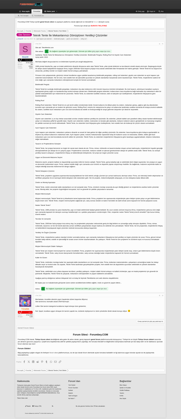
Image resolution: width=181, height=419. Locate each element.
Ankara (31, 66)
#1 (162, 43)
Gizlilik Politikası (125, 390)
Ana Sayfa (123, 398)
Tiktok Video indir (22, 398)
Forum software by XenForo (39, 413)
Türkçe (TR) (36, 406)
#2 (162, 295)
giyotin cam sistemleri (72, 39)
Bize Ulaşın (123, 385)
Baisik (28, 406)
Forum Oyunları (73, 387)
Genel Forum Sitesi (37, 385)
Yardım (122, 393)
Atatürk (70, 393)
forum (96, 22)
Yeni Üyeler (71, 385)
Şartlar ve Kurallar (125, 387)
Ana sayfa (26, 11)
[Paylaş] (159, 44)
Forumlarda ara (39, 15)
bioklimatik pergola (59, 39)
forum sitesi (54, 353)
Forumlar (36, 11)
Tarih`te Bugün (72, 395)
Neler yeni (51, 11)
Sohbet (70, 390)
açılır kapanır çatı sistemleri (44, 39)
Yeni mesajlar (24, 15)
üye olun (107, 51)
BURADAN (43, 393)
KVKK (121, 395)
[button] (56, 11)
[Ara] (161, 11)
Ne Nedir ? (71, 398)
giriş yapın (96, 51)
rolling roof (84, 39)
